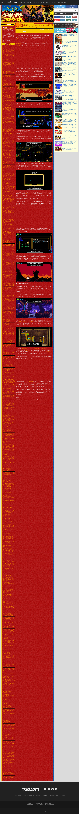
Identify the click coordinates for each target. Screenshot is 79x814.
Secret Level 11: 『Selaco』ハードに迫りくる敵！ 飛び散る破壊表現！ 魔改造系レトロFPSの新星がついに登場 (8, 71)
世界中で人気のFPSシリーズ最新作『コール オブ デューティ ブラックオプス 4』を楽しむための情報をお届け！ (69, 58)
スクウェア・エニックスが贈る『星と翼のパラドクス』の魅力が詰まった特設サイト (69, 52)
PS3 (63, 17)
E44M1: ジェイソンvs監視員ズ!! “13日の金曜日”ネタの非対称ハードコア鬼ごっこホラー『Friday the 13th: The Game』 (8, 458)
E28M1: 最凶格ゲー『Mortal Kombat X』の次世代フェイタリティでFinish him (8, 569)
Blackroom (19, 38)
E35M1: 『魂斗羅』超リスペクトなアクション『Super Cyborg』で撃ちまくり (8, 520)
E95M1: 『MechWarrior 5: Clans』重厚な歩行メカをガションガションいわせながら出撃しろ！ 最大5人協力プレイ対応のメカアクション (9, 57)
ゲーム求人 (44, 2)
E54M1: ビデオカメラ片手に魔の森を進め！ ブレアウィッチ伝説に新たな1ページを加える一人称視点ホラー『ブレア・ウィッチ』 (9, 375)
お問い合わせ (19, 795)
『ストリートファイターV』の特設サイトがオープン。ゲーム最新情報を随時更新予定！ (69, 137)
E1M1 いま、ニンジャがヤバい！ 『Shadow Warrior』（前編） (8, 777)
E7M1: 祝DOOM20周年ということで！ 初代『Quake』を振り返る (9, 738)
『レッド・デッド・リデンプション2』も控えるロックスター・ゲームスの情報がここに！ (69, 74)
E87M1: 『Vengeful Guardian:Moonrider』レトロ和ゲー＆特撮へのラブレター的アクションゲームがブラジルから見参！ (8, 129)
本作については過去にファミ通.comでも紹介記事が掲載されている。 (36, 348)
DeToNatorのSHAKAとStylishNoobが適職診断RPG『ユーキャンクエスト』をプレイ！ (69, 35)
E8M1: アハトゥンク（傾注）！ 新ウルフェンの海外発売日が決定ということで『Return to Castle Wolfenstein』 (8, 720)
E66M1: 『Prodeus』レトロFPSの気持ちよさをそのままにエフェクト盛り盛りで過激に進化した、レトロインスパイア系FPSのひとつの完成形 (8, 283)
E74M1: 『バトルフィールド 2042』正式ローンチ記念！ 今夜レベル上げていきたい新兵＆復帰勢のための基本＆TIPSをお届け (8, 220)
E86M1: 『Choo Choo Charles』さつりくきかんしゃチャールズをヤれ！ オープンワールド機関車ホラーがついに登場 (8, 136)
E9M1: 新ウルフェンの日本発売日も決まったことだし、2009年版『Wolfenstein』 (9, 714)
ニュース (50, 2)
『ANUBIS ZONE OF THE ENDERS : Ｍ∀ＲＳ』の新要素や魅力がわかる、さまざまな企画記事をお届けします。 (69, 69)
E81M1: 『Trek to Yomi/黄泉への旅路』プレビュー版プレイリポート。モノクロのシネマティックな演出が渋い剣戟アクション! (9, 174)
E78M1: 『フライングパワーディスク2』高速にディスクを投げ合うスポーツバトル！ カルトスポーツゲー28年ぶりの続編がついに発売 (9, 194)
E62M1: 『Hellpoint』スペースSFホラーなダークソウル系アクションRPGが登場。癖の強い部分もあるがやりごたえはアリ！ (8, 314)
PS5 (24, 2)
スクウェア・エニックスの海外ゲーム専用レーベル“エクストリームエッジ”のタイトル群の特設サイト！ (69, 148)
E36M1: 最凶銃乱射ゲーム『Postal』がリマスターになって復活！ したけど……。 (8, 515)
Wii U (62, 20)
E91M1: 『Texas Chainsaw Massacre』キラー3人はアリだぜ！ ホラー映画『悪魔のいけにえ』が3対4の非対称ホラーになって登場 (8, 103)
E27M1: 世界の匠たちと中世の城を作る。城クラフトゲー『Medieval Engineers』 (8, 574)
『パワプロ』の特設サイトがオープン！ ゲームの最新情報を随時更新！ (69, 131)
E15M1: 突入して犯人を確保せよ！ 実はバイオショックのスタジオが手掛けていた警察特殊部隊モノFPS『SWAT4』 (8, 686)
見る (24, 31)
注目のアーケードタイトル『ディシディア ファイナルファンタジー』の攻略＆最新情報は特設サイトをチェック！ (69, 143)
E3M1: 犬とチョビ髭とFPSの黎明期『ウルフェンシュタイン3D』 (9, 763)
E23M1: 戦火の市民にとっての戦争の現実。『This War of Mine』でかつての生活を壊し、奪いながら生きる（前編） (9, 602)
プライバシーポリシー (29, 795)
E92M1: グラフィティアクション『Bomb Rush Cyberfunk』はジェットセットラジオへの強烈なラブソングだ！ (8, 96)
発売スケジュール (37, 2)
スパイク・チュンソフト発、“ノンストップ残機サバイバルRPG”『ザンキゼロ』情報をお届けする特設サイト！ (69, 86)
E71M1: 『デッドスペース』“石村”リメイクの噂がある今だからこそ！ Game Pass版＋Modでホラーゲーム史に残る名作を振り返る (9, 240)
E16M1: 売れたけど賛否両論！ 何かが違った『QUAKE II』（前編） (9, 680)
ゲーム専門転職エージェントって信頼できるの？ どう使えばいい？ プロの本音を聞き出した (69, 114)
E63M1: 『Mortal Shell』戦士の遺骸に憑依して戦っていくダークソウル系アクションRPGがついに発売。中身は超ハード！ (8, 307)
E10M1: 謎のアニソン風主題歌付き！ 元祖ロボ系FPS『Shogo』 (8, 710)
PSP (74, 20)
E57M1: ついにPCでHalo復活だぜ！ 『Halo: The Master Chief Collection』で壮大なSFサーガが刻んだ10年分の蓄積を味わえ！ (9, 359)
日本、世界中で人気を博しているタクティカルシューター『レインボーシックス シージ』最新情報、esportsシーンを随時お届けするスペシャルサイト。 (66, 98)
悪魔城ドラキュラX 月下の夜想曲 (26, 321)
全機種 (74, 13)
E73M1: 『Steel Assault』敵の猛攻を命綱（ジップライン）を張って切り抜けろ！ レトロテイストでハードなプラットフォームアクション (9, 227)
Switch (27, 2)
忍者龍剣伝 (28, 193)
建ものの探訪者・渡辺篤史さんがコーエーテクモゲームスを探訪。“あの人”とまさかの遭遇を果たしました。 (69, 126)
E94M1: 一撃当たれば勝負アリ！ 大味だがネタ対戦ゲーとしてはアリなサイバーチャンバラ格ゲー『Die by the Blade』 (8, 78)
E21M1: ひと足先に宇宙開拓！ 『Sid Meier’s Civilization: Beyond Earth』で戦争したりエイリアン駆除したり (9, 625)
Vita (69, 17)
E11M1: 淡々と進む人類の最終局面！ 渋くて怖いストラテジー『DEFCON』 (8, 706)
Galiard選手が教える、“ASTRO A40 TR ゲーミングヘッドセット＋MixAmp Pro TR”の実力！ (69, 46)
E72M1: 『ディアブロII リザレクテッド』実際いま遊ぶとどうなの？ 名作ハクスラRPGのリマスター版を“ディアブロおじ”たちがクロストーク (9, 233)
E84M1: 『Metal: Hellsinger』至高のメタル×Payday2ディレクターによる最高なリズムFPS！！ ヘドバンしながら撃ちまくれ (8, 148)
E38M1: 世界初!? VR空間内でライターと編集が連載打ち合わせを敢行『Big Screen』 (8, 501)
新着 (21, 2)
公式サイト (18, 43)
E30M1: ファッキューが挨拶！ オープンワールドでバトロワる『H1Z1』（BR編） (8, 560)
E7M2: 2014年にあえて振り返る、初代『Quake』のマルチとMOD (8, 734)
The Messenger (41, 42)
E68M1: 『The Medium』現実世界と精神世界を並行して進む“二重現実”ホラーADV (8, 270)
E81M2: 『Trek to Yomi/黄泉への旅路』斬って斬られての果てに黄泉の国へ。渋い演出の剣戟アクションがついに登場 (9, 168)
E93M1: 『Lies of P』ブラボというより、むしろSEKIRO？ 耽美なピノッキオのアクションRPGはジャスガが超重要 (8, 90)
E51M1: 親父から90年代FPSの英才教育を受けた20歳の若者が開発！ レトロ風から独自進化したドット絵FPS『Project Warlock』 (8, 398)
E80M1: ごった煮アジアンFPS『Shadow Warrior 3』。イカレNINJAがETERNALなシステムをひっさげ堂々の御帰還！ (8, 181)
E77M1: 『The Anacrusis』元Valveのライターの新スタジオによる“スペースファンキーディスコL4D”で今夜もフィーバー (8, 200)
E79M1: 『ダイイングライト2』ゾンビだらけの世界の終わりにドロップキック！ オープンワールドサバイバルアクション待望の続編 (9, 187)
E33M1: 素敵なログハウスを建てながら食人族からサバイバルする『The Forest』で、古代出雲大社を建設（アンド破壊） (8, 544)
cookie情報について (53, 795)
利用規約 (38, 795)
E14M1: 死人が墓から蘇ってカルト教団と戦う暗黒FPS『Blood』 (8, 691)
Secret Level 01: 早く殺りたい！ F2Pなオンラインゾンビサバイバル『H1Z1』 (8, 646)
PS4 (31, 2)
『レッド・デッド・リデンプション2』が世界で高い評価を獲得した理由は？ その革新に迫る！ (69, 41)
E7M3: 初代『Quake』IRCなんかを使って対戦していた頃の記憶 (8, 729)
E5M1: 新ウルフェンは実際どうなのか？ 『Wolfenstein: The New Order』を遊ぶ (9, 752)
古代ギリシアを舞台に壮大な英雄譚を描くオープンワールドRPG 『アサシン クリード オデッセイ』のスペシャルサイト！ (69, 64)
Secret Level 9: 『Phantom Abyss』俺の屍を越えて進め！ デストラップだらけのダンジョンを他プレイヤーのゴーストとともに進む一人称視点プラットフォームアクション (8, 256)
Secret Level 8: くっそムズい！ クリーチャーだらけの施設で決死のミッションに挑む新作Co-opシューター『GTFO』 (8, 352)
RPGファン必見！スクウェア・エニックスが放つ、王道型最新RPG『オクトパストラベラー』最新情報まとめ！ (69, 81)
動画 (55, 2)
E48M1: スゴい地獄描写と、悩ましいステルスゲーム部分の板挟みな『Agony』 (8, 419)
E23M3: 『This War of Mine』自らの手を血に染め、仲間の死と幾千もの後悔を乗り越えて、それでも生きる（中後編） (8, 590)
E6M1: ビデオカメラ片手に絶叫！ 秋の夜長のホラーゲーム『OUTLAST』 (9, 748)
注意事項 (45, 795)
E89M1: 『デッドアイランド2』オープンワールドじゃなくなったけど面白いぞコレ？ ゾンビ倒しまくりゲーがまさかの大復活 (9, 117)
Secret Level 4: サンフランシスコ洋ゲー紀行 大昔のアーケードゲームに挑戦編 (8, 511)
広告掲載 (61, 795)
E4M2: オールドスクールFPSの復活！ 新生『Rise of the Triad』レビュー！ (9, 756)
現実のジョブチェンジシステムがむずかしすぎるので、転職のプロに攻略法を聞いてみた (69, 109)
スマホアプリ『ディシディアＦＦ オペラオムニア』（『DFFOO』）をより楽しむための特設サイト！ (69, 91)
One (68, 20)
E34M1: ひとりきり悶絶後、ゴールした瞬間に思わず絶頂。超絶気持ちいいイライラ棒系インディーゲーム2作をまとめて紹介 (9, 537)
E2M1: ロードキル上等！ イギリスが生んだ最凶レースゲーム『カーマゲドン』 (9, 768)
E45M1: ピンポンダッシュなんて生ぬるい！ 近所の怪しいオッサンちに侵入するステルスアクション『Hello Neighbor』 (8, 452)
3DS (74, 17)
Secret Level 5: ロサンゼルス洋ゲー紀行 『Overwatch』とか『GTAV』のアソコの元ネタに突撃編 (8, 496)
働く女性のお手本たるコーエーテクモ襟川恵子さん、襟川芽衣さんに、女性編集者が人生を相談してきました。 (69, 121)
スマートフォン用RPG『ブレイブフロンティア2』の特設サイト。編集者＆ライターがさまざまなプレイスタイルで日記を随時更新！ (69, 104)
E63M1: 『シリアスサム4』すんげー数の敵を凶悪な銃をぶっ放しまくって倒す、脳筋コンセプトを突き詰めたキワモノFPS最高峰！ (9, 300)
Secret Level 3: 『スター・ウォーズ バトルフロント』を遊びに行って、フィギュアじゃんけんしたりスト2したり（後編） (8, 525)
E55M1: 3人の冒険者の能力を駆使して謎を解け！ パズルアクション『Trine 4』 (9, 369)
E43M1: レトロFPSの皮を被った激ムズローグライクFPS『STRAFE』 (8, 464)
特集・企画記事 (60, 2)
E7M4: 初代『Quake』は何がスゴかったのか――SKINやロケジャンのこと (9, 725)
